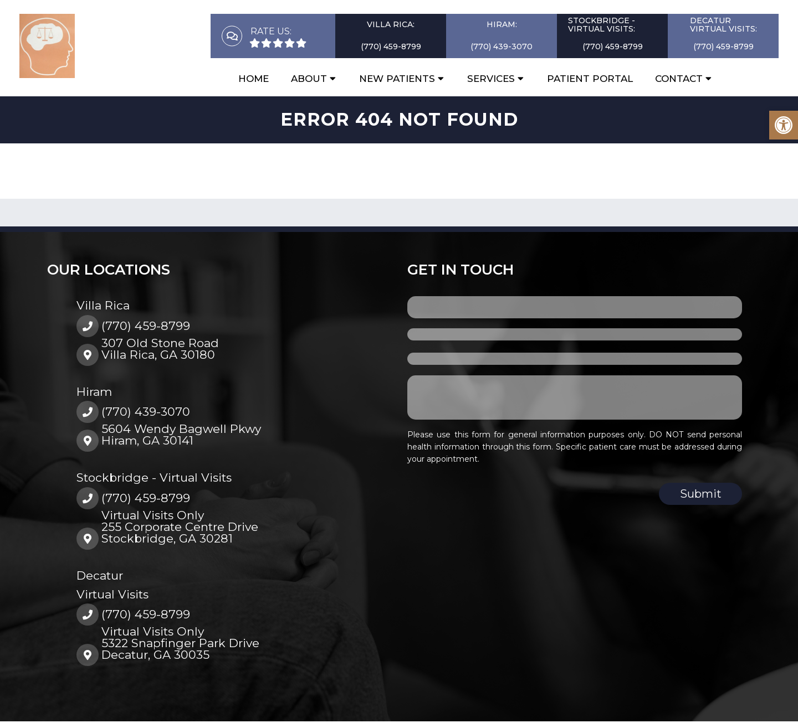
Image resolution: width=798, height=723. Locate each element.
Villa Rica (103, 305)
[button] (783, 125)
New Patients (397, 78)
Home (253, 78)
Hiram (94, 392)
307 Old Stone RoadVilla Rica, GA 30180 (160, 348)
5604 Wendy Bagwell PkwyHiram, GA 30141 (181, 434)
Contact (679, 78)
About (309, 78)
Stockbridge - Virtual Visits (154, 477)
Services (491, 78)
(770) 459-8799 (391, 46)
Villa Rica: (391, 24)
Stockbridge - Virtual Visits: (601, 25)
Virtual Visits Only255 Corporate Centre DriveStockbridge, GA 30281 (179, 526)
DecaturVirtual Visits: (723, 25)
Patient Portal (590, 78)
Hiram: (502, 24)
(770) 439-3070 (501, 46)
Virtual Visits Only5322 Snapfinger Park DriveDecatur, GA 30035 (180, 643)
